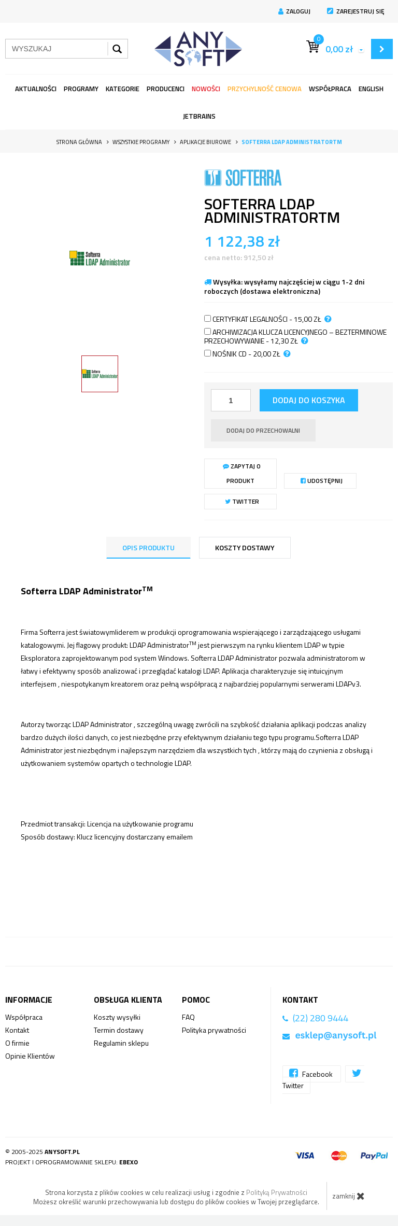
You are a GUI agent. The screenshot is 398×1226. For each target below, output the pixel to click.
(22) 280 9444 (320, 1018)
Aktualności (35, 88)
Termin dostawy (119, 1029)
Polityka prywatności (214, 1029)
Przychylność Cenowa (265, 88)
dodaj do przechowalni (263, 430)
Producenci (165, 88)
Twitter (242, 501)
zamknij (348, 1196)
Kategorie (122, 88)
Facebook (311, 1073)
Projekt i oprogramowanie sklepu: (71, 1162)
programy (81, 88)
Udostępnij (322, 481)
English (371, 88)
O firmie (17, 1042)
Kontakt (17, 1029)
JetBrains (199, 116)
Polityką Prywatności (276, 1192)
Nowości (206, 88)
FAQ (188, 1016)
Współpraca (330, 88)
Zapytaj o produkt (242, 473)
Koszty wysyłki (117, 1016)
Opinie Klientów (30, 1055)
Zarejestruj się (356, 11)
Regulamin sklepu (121, 1042)
